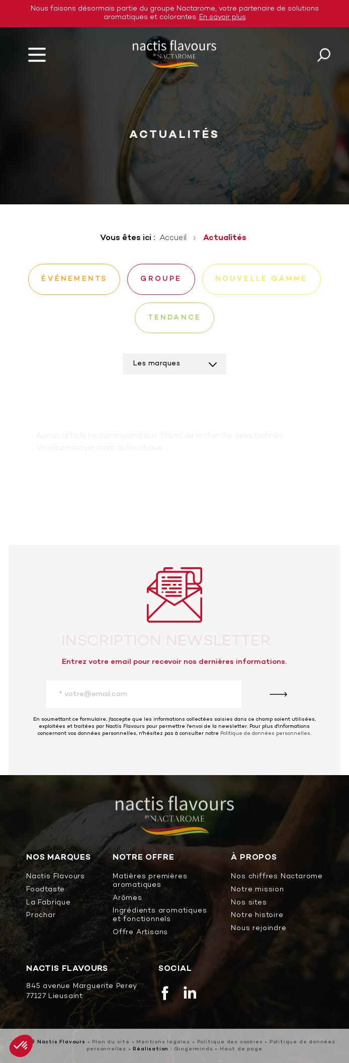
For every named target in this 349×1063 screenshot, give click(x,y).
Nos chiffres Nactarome (277, 877)
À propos (254, 858)
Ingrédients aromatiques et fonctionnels (160, 915)
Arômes (127, 898)
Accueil (173, 238)
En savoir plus (222, 17)
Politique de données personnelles (265, 733)
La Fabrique (48, 903)
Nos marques (58, 858)
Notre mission (257, 890)
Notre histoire (257, 916)
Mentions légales (163, 1042)
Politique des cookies (230, 1042)
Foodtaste (45, 890)
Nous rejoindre (258, 929)
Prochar (41, 916)
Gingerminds (193, 1049)
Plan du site (111, 1042)
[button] (21, 1046)
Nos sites (249, 903)
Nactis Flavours (55, 877)
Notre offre (144, 858)
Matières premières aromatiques (150, 881)
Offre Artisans (140, 933)
